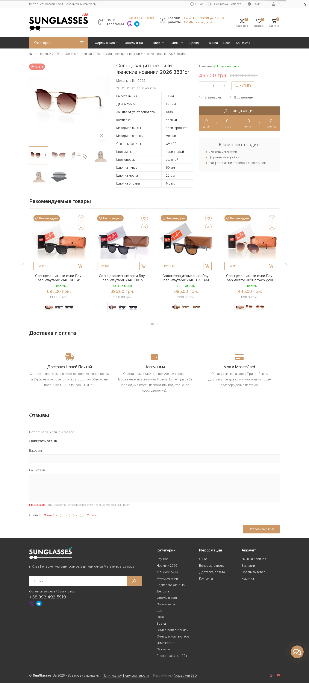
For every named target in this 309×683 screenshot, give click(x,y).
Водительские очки (171, 585)
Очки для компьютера (173, 636)
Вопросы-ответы (211, 565)
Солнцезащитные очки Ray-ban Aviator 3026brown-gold (249, 278)
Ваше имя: (36, 450)
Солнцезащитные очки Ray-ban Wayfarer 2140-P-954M (186, 278)
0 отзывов (149, 88)
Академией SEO (185, 675)
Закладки (248, 565)
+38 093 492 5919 (140, 18)
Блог (226, 43)
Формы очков (105, 43)
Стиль (175, 43)
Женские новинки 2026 (82, 54)
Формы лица (134, 43)
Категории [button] (42, 43)
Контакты (243, 43)
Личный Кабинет (254, 559)
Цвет (156, 43)
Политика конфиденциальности (126, 675)
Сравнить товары (255, 572)
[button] (274, 22)
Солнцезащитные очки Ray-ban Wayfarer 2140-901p (122, 278)
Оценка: (35, 515)
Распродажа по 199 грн (174, 655)
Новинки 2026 (49, 54)
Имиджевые (165, 643)
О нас (196, 4)
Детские (163, 591)
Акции (213, 43)
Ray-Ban (162, 559)
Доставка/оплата (212, 572)
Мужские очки (167, 578)
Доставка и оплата (224, 4)
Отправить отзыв (261, 529)
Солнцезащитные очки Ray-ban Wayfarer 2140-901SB (58, 278)
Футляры (163, 649)
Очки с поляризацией (172, 630)
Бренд (194, 43)
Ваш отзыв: (37, 470)
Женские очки (167, 572)
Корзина (248, 578)
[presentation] (22, 265)
